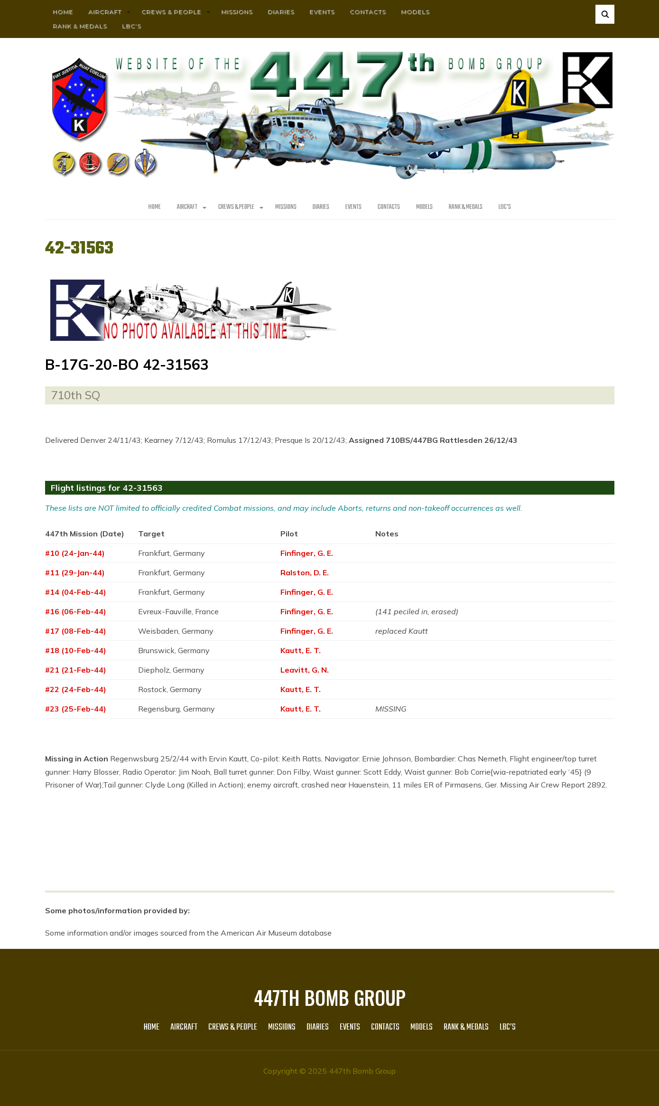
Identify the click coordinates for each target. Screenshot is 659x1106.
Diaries (281, 11)
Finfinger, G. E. (306, 553)
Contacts (368, 11)
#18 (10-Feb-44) (75, 650)
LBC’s (131, 25)
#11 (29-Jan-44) (75, 572)
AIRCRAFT (104, 11)
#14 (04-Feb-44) (75, 592)
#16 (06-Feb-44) (75, 611)
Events (321, 11)
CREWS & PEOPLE (171, 11)
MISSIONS (236, 11)
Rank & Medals (80, 25)
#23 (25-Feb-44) (75, 708)
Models (415, 11)
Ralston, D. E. (304, 572)
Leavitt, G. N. (304, 670)
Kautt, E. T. (300, 650)
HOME (63, 11)
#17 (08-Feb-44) (75, 631)
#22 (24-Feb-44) (75, 689)
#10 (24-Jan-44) (75, 553)
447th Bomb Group (330, 997)
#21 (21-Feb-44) (75, 670)
